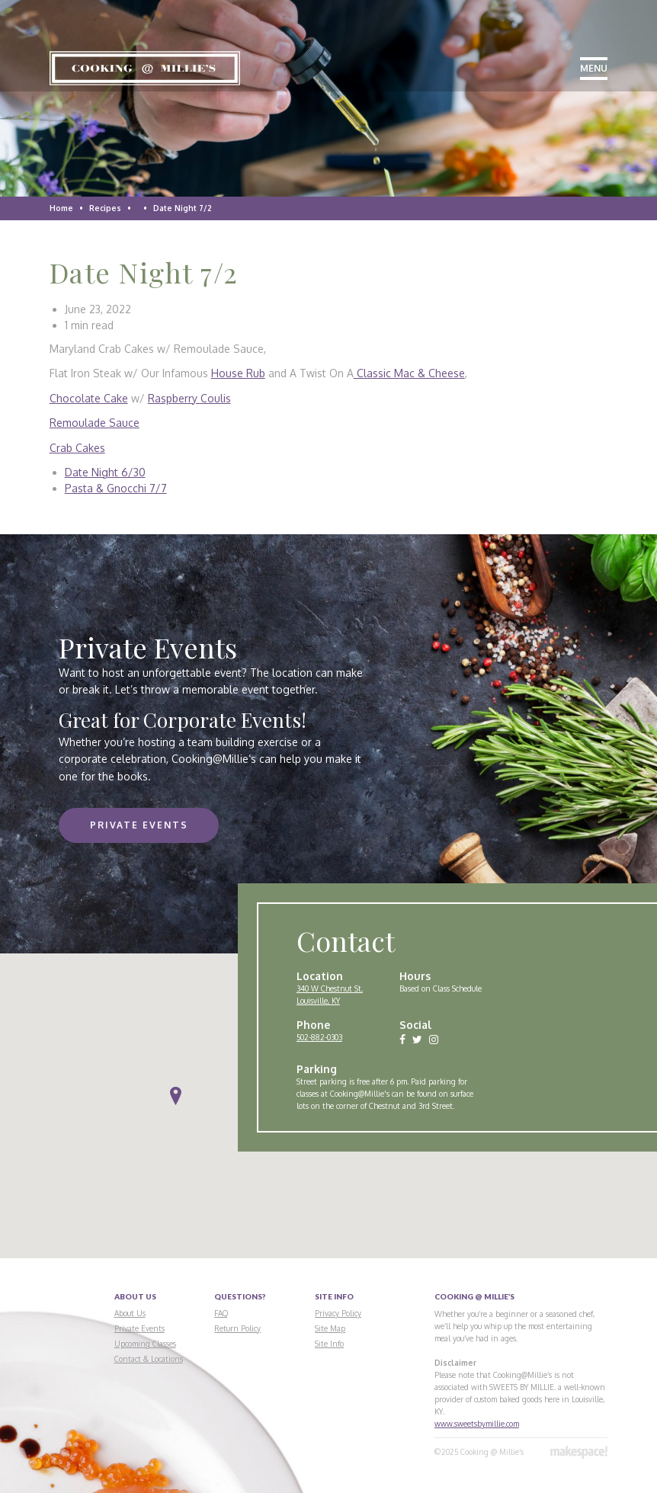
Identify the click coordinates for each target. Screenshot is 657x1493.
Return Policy (237, 1328)
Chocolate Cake (89, 398)
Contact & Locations (148, 1358)
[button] (175, 1096)
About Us (130, 1313)
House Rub (238, 373)
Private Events (139, 825)
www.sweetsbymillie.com (476, 1423)
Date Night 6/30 (105, 472)
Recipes (105, 208)
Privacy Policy (338, 1313)
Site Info (329, 1343)
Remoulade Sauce (94, 422)
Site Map (330, 1328)
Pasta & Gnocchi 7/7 (116, 488)
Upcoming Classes (145, 1343)
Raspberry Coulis (189, 398)
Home (61, 208)
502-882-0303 (319, 1037)
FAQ (221, 1313)
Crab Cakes (77, 447)
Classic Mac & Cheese (409, 373)
